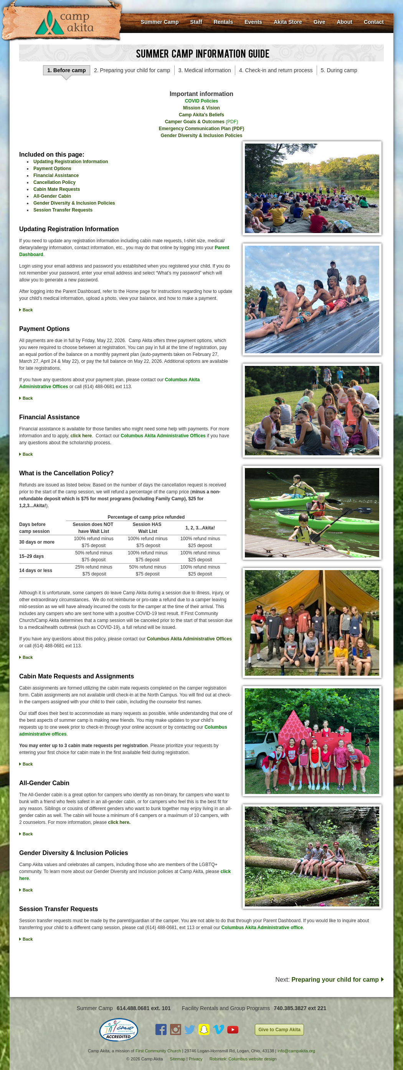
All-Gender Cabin (52, 196)
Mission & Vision (201, 108)
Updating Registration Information (70, 161)
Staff (196, 22)
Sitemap (177, 1059)
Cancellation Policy (54, 182)
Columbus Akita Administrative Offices (189, 639)
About (344, 22)
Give (319, 22)
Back (28, 310)
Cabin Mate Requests (56, 189)
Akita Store (288, 22)
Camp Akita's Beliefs (201, 114)
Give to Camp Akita (279, 1029)
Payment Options (52, 168)
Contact (374, 22)
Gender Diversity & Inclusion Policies (202, 135)
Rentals (223, 22)
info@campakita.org (296, 1051)
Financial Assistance (56, 175)
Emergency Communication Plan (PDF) (201, 128)
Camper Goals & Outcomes (195, 121)
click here (81, 435)
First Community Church (158, 1051)
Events (253, 22)
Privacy (196, 1059)
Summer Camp (160, 22)
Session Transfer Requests (62, 210)
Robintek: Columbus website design (243, 1059)
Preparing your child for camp (335, 979)
